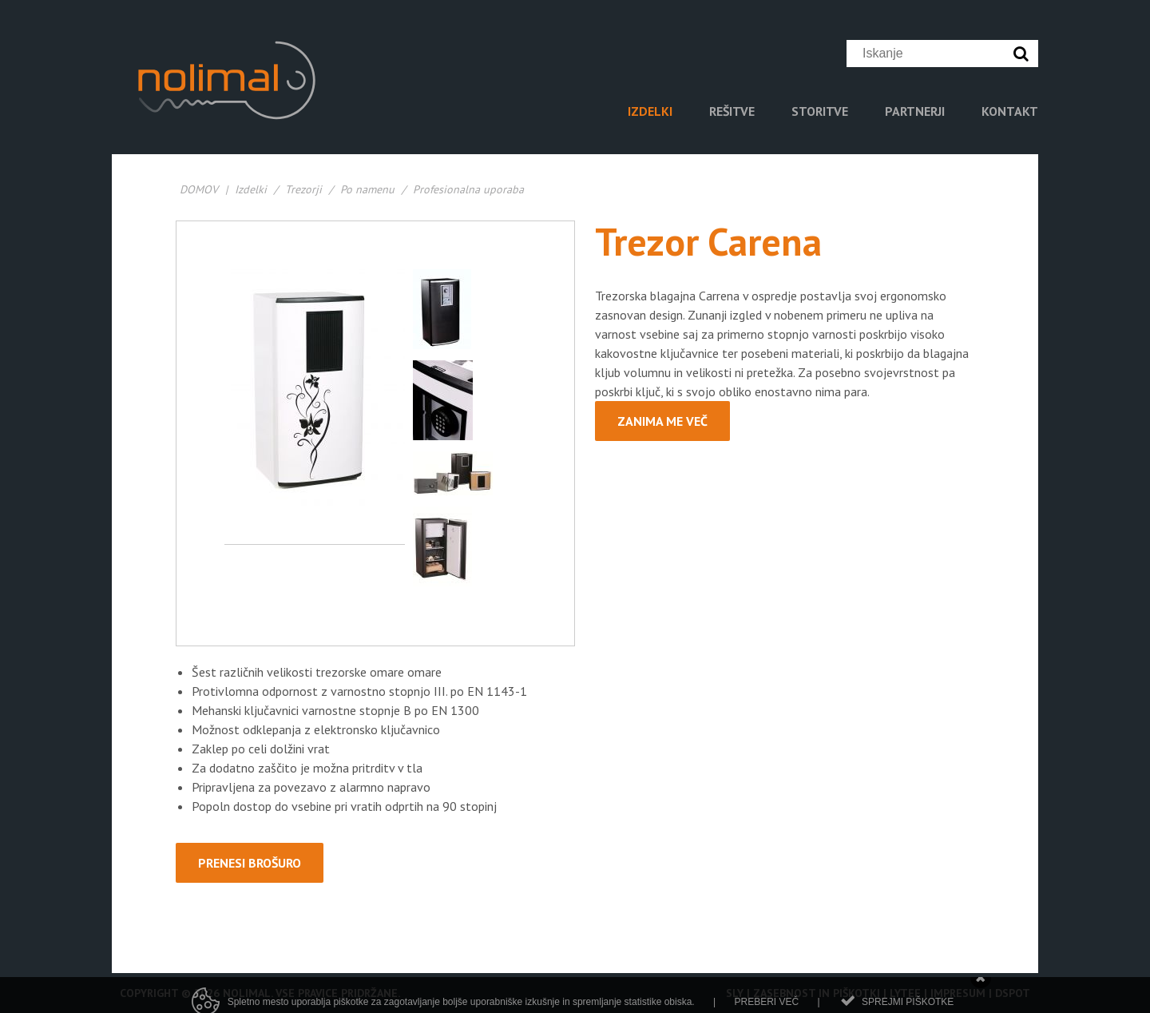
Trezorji (303, 189)
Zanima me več (662, 421)
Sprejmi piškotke (908, 1005)
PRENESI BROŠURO (249, 863)
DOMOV (199, 189)
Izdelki (251, 189)
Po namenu (369, 189)
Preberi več (766, 1005)
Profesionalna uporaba (468, 189)
